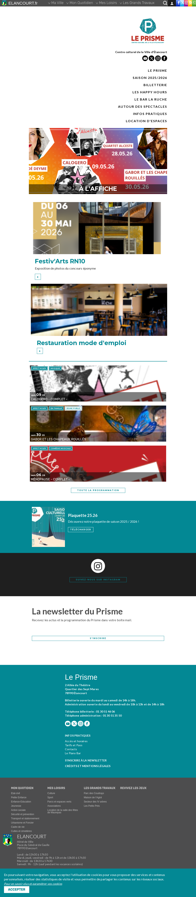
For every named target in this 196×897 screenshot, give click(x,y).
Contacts (71, 749)
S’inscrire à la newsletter (86, 760)
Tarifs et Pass (73, 745)
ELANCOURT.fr (22, 3)
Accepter (16, 889)
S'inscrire (98, 638)
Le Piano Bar (73, 753)
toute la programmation (98, 490)
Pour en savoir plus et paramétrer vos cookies (33, 883)
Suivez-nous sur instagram (98, 579)
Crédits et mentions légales (88, 766)
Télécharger (80, 529)
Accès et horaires (76, 741)
